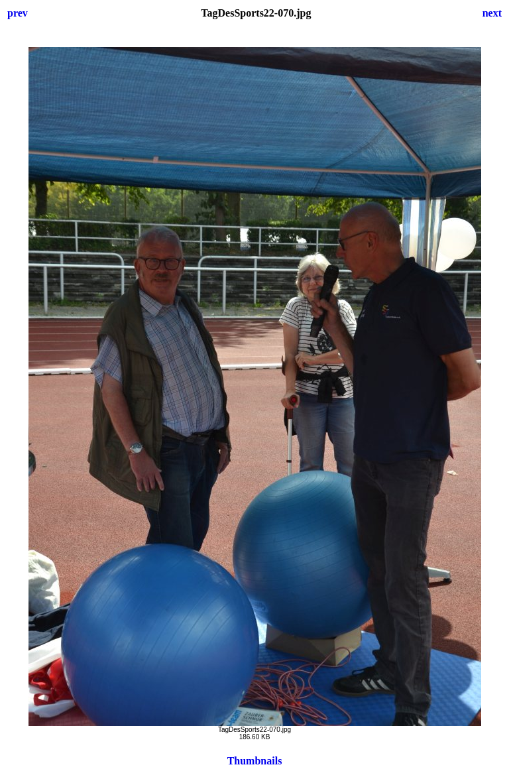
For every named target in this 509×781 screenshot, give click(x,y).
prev (17, 13)
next (492, 13)
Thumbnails (254, 760)
